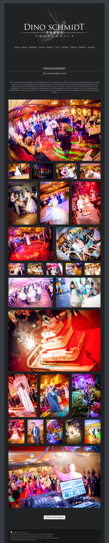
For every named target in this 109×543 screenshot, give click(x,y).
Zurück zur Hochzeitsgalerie (54, 517)
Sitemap (24, 532)
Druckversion (16, 532)
